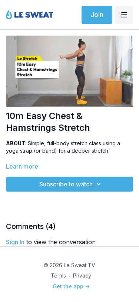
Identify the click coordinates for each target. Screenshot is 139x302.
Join (96, 15)
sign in (15, 242)
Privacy (82, 275)
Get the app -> (71, 286)
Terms (58, 275)
